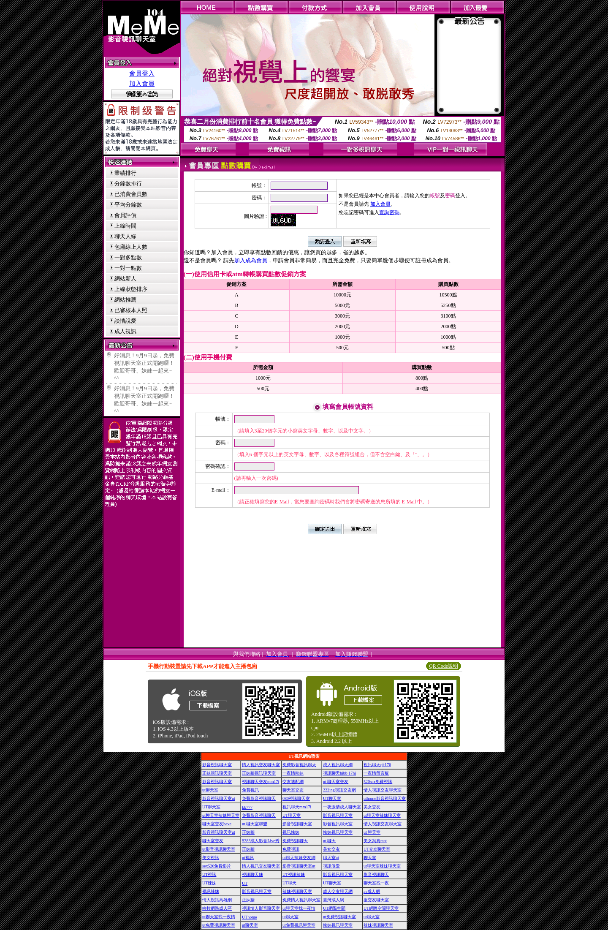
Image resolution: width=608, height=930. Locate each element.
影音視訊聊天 (376, 874)
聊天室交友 (293, 790)
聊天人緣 (125, 236)
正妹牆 (248, 832)
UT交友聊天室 (377, 849)
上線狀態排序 (130, 289)
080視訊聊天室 (296, 798)
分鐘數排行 (128, 183)
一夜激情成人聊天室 (342, 807)
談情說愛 (125, 321)
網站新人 (125, 278)
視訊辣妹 (290, 832)
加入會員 (142, 83)
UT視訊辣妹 (293, 874)
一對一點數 (128, 268)
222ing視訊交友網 (339, 790)
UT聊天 (289, 883)
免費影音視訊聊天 (299, 764)
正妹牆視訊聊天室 (259, 773)
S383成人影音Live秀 (261, 840)
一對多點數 (128, 257)
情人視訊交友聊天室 (261, 764)
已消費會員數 (130, 194)
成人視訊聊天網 (338, 764)
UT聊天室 (332, 798)
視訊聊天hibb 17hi (339, 773)
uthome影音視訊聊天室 (385, 798)
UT (244, 883)
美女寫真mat (375, 840)
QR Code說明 (443, 666)
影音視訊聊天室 (217, 764)
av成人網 (372, 891)
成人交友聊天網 (338, 891)
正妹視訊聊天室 (217, 773)
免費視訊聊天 (295, 840)
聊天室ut (331, 857)
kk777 (247, 807)
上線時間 (125, 226)
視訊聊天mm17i (296, 807)
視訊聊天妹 (252, 874)
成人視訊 (125, 331)
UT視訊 (209, 874)
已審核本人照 (130, 310)
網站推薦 (125, 299)
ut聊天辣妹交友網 (298, 857)
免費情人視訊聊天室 (301, 899)
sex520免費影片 (216, 866)
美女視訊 (210, 857)
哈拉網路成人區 (217, 908)
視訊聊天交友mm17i (260, 781)
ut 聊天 (329, 840)
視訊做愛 (331, 866)
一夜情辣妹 (293, 773)
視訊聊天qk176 (377, 764)
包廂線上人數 (130, 247)
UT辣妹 (209, 883)
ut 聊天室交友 (335, 781)
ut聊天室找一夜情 (298, 908)
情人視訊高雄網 (217, 899)
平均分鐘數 (128, 204)
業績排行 (125, 173)
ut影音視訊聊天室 (218, 849)
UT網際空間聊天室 (381, 908)
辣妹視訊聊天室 (338, 832)
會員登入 (142, 73)
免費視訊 (250, 790)
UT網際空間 (334, 908)
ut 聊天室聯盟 (254, 823)
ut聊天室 (210, 790)
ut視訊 (248, 857)
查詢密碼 (389, 212)
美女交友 (372, 807)
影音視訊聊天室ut (218, 798)
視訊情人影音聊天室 (261, 908)
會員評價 (125, 215)
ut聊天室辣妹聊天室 (220, 815)
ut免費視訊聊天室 (339, 916)
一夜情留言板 (376, 773)
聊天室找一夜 (376, 883)
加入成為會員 (250, 260)
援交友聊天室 (376, 899)
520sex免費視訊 (378, 781)
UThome (249, 917)
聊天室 (370, 857)
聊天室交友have (216, 823)
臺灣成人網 (333, 899)
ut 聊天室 (372, 832)
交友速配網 (293, 781)
